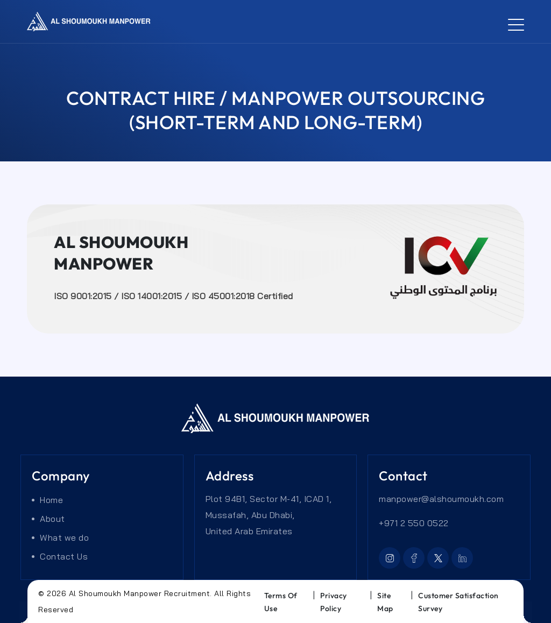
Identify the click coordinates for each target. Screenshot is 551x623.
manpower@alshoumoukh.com (441, 498)
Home (51, 499)
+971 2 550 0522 (414, 523)
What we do (64, 537)
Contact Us (64, 556)
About (52, 518)
